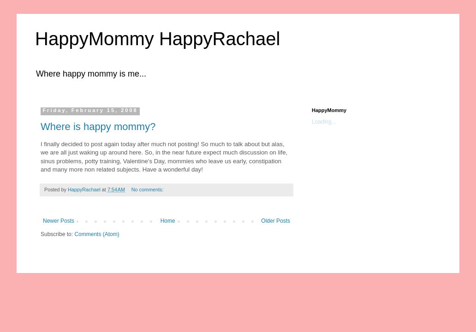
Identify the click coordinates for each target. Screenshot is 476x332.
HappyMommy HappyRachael (157, 39)
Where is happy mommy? (98, 126)
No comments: (148, 189)
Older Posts (275, 221)
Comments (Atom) (96, 234)
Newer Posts (58, 221)
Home (168, 221)
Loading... (324, 122)
